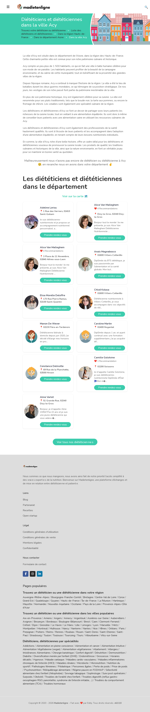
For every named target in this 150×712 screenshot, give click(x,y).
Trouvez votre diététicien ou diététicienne (43, 30)
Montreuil (42, 628)
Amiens (48, 618)
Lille (77, 625)
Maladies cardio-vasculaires (81, 659)
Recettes (28, 510)
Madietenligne (61, 703)
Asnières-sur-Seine (98, 618)
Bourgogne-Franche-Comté (66, 597)
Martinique (118, 600)
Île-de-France (89, 600)
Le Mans (68, 625)
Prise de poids (119, 666)
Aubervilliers (117, 618)
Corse (121, 597)
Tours (80, 635)
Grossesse (102, 656)
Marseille (105, 625)
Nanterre (76, 628)
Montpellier (29, 628)
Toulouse (58, 635)
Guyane (55, 600)
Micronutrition (98, 663)
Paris (122, 628)
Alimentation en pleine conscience (54, 646)
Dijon (35, 625)
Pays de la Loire (92, 604)
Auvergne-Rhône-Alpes (36, 597)
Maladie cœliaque (54, 659)
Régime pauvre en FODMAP (88, 670)
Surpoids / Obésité (33, 677)
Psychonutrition (32, 670)
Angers (58, 618)
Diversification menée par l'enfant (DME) (56, 656)
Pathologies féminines (44, 666)
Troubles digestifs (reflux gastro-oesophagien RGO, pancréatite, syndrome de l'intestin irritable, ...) (70, 678)
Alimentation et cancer (87, 646)
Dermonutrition (117, 652)
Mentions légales (32, 542)
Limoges (86, 625)
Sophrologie (93, 673)
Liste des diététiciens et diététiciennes (51, 32)
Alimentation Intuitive (113, 646)
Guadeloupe (42, 600)
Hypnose (38, 659)
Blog (25, 499)
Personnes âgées (81, 666)
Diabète (27, 656)
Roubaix (69, 632)
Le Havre (57, 625)
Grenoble (45, 625)
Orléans (113, 628)
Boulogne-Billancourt (70, 621)
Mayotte (27, 604)
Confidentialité (30, 548)
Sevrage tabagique (75, 673)
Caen (94, 621)
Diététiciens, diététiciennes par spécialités (51, 641)
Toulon (47, 635)
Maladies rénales (66, 663)
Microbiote (83, 663)
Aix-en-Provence (32, 618)
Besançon (39, 621)
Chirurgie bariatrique (63, 652)
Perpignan (28, 632)
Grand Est (28, 600)
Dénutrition (101, 652)
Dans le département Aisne (49, 37)
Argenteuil (79, 618)
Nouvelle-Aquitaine (58, 604)
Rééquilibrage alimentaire (56, 670)
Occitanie (76, 604)
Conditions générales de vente (39, 537)
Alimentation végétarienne (76, 649)
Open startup (30, 515)
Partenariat (29, 505)
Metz (115, 625)
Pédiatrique (64, 666)
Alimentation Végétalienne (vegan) (41, 649)
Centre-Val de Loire (105, 597)
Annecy (68, 618)
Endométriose (87, 656)
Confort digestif (84, 652)
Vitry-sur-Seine (109, 635)
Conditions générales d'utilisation (40, 532)
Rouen (79, 632)
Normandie (40, 604)
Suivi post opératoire (113, 673)
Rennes (59, 632)
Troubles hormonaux (55, 683)
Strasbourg (36, 635)
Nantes (87, 628)
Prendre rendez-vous (55, 235)
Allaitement (99, 649)
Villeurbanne (91, 635)
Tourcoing (70, 635)
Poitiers (40, 632)
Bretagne (88, 597)
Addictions (28, 646)
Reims (49, 632)
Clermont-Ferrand (109, 621)
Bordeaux (51, 621)
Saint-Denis (91, 632)
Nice (95, 628)
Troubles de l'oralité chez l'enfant (62, 677)
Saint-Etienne (107, 632)
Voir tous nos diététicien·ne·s (75, 442)
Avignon (27, 621)
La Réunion (104, 600)
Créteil (26, 625)
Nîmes (103, 628)
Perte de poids (101, 666)
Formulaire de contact (34, 564)
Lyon (95, 625)
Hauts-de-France (70, 600)
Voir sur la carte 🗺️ (75, 196)
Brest (87, 621)
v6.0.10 (117, 703)
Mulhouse (55, 628)
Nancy (65, 628)
